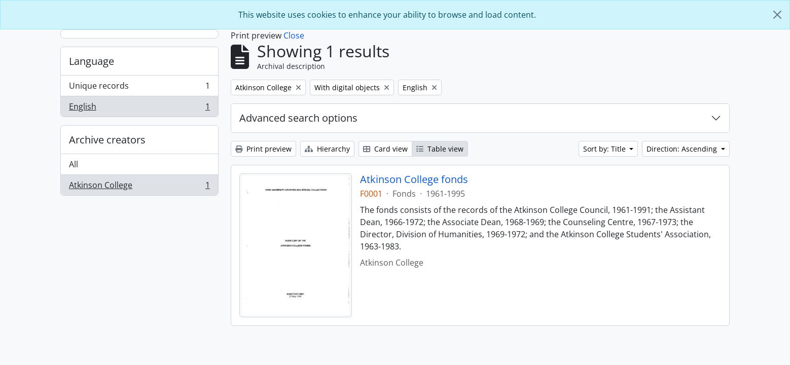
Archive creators (107, 140)
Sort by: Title (605, 149)
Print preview (263, 149)
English (139, 108)
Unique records (139, 88)
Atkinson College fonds (414, 179)
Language (91, 61)
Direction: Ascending (683, 149)
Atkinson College (139, 187)
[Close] (777, 15)
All (73, 164)
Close (293, 35)
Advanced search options (298, 118)
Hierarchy (327, 149)
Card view (385, 149)
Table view (439, 149)
